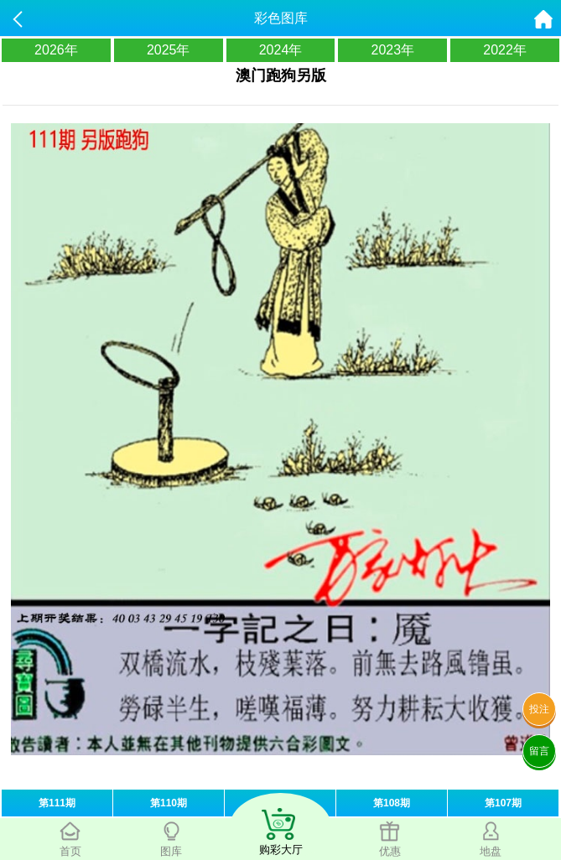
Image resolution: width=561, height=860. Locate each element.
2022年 (505, 50)
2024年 (281, 50)
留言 (539, 751)
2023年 (392, 50)
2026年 (56, 50)
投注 (539, 709)
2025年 (168, 50)
